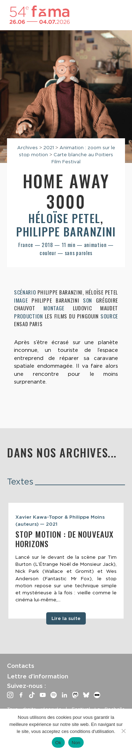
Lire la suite (66, 618)
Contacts (20, 665)
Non (76, 742)
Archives (27, 147)
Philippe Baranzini (66, 231)
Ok (58, 742)
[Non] (123, 730)
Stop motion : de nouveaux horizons (64, 539)
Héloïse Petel (64, 218)
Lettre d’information (37, 676)
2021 (48, 147)
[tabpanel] (66, 561)
